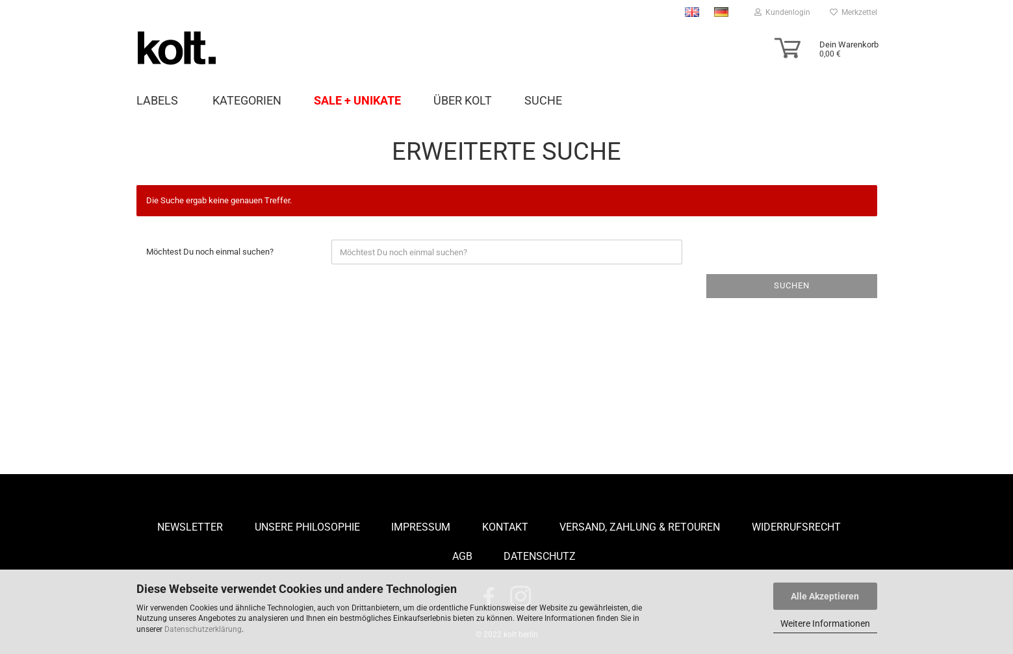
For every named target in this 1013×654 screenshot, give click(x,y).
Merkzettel (853, 12)
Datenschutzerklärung (203, 629)
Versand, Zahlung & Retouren (639, 527)
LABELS (157, 100)
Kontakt (505, 527)
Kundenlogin (782, 12)
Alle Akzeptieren (825, 596)
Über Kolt (462, 100)
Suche (543, 100)
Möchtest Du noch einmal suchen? (210, 252)
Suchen (792, 285)
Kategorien (246, 100)
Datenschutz (540, 556)
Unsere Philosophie (307, 527)
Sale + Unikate (357, 100)
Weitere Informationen (825, 623)
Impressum (420, 527)
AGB (462, 556)
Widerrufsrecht (796, 527)
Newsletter (190, 527)
